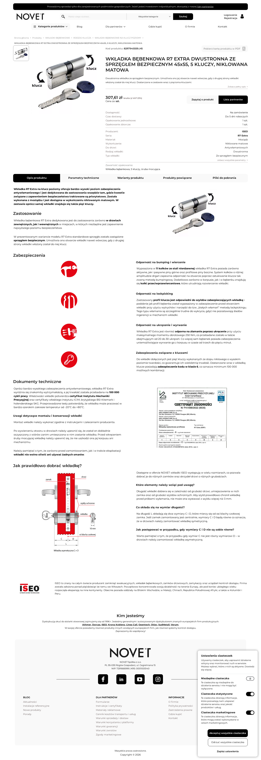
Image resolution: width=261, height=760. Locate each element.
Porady (27, 714)
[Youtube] (140, 679)
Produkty (37, 38)
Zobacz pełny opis (237, 86)
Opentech (144, 624)
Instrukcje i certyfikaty (109, 705)
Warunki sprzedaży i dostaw (112, 718)
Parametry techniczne (83, 177)
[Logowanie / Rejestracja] (233, 16)
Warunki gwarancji (107, 726)
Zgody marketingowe (108, 734)
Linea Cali (131, 624)
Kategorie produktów (53, 26)
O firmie (190, 26)
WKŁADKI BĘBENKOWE (57, 38)
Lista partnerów (233, 99)
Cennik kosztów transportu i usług (116, 714)
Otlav (154, 624)
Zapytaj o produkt (203, 99)
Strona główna (21, 38)
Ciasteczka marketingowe (218, 712)
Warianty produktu (130, 177)
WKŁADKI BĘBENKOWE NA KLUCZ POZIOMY (118, 38)
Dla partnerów (116, 26)
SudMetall (164, 624)
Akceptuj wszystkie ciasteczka (227, 733)
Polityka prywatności (180, 705)
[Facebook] (103, 679)
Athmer (86, 624)
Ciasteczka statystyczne (217, 693)
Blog (79, 26)
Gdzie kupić (155, 26)
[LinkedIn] (121, 679)
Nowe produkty (32, 709)
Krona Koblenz (116, 624)
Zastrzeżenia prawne (180, 709)
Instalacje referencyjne (36, 705)
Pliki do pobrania (224, 177)
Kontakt (222, 26)
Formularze (102, 701)
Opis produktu (37, 177)
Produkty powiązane (177, 177)
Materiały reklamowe (108, 709)
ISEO (104, 624)
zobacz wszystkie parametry (231, 160)
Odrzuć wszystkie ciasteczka (227, 742)
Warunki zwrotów (106, 730)
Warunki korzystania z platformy (115, 722)
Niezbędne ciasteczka (215, 678)
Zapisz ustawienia (228, 751)
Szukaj (183, 16)
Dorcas (96, 624)
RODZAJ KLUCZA (82, 38)
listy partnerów (205, 6)
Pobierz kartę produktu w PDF (222, 48)
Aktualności (30, 701)
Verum (174, 624)
